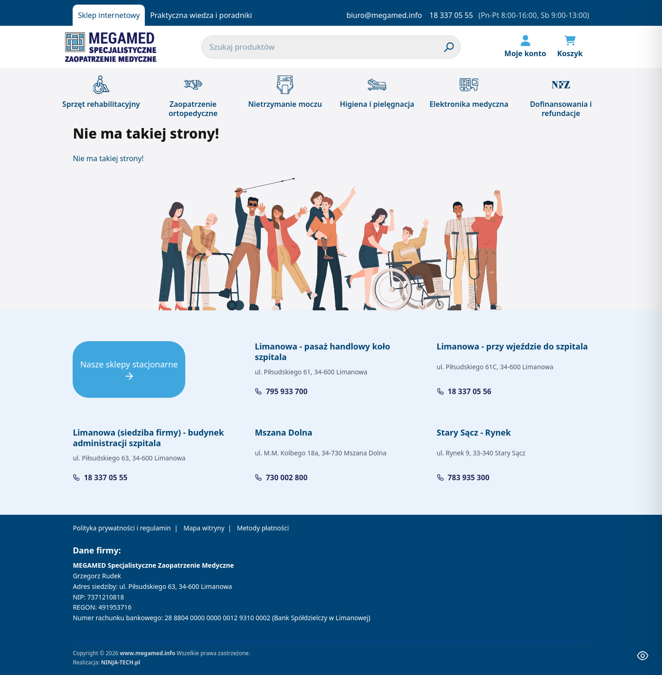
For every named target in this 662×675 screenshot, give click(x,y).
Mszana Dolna (283, 432)
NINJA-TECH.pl (120, 662)
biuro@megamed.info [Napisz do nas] (384, 15)
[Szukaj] (449, 46)
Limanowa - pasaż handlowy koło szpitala (322, 351)
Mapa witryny (203, 528)
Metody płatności (263, 528)
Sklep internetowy (109, 15)
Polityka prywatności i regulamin (122, 528)
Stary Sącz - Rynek (474, 432)
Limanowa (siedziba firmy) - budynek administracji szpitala (148, 437)
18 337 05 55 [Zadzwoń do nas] (451, 15)
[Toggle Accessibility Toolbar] (642, 655)
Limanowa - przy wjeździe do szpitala (512, 346)
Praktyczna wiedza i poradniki (201, 15)
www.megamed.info (147, 653)
